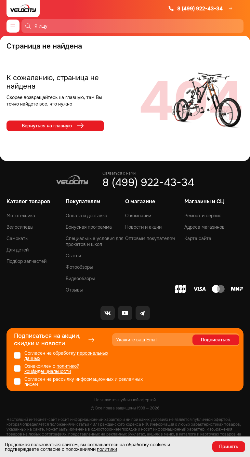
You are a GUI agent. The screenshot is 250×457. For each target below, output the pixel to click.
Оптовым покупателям (150, 238)
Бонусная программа (89, 227)
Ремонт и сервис (202, 216)
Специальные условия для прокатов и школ (94, 241)
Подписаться (215, 340)
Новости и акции (143, 227)
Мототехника (21, 216)
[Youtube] (125, 313)
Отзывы (74, 290)
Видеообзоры (80, 278)
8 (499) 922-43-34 (195, 8)
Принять (228, 447)
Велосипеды (20, 227)
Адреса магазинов (204, 227)
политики (107, 449)
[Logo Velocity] (23, 8)
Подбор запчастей (26, 261)
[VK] (107, 313)
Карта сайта (197, 238)
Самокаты (18, 238)
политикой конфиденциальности (51, 368)
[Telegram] (143, 313)
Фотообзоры (79, 267)
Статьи (73, 256)
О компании (138, 216)
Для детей (18, 250)
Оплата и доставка (86, 216)
